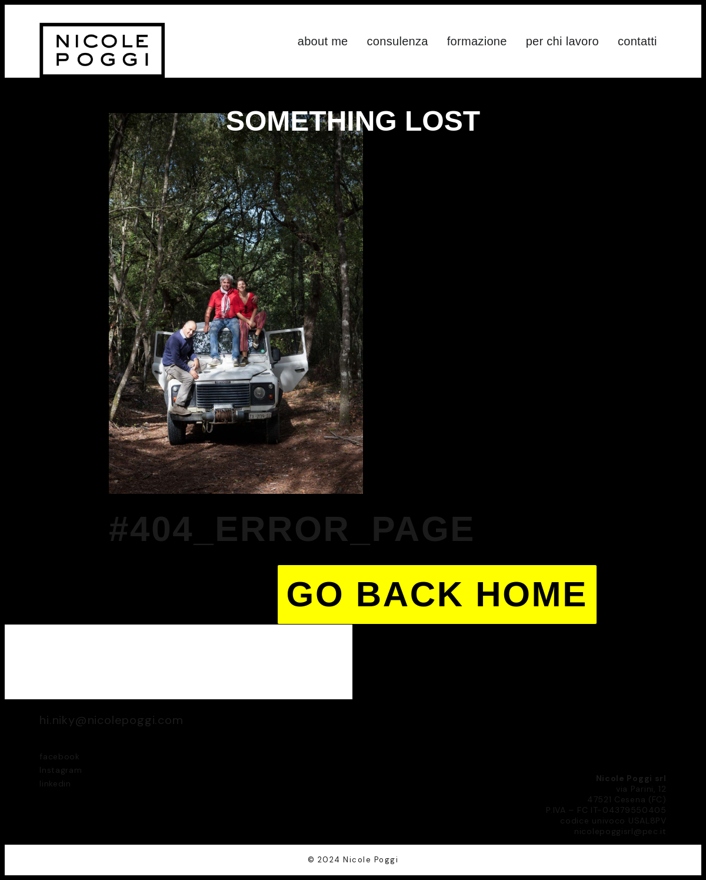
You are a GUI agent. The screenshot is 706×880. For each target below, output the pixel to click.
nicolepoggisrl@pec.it (620, 831)
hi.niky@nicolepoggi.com (111, 720)
